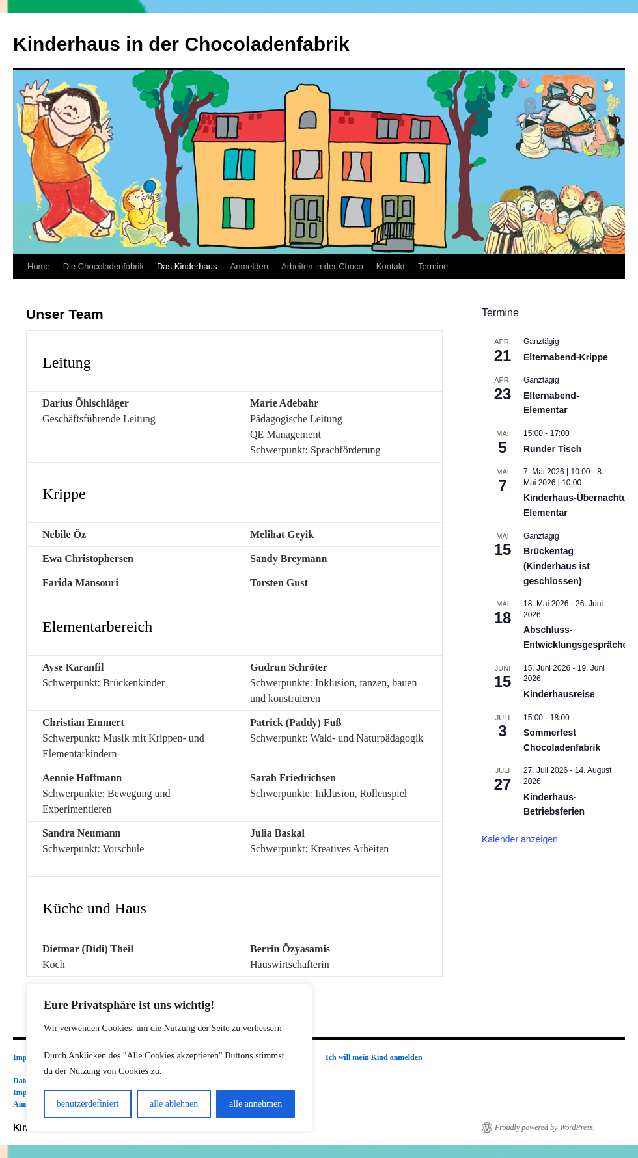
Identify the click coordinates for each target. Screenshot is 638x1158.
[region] (169, 1058)
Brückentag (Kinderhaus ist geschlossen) (556, 566)
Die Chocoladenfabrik (103, 266)
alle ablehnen (174, 1104)
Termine (433, 266)
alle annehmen (255, 1104)
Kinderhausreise (559, 694)
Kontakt (390, 266)
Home (38, 266)
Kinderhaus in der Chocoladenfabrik (181, 44)
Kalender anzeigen (520, 839)
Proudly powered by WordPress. (545, 1127)
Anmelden (249, 266)
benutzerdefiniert (88, 1104)
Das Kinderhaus (187, 266)
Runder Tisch (552, 449)
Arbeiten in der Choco (322, 266)
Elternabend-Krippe (565, 357)
